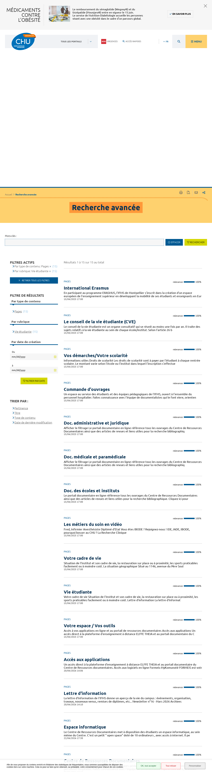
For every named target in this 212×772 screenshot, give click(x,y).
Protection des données (140, 741)
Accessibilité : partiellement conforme (139, 730)
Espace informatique (85, 636)
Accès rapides (132, 41)
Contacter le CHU (92, 719)
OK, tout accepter (148, 766)
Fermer (205, 6)
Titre (17, 322)
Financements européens (139, 751)
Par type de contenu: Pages (31, 175)
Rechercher (197, 151)
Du (13, 261)
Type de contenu (24, 327)
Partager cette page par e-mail (196, 102)
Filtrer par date (35, 290)
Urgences (109, 41)
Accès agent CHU (141, 724)
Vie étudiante (22, 240)
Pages (18, 220)
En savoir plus (181, 14)
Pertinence (21, 317)
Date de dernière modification (33, 331)
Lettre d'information (85, 602)
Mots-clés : (11, 145)
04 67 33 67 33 (90, 728)
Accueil (8, 103)
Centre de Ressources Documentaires (102, 670)
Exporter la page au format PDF (188, 102)
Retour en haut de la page (206, 716)
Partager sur (204, 102)
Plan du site (138, 746)
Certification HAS (141, 756)
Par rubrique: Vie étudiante (31, 180)
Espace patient (139, 720)
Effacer (175, 151)
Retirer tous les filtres (35, 189)
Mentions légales (141, 736)
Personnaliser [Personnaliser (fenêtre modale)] (195, 766)
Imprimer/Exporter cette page (181, 102)
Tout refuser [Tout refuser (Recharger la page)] (171, 766)
